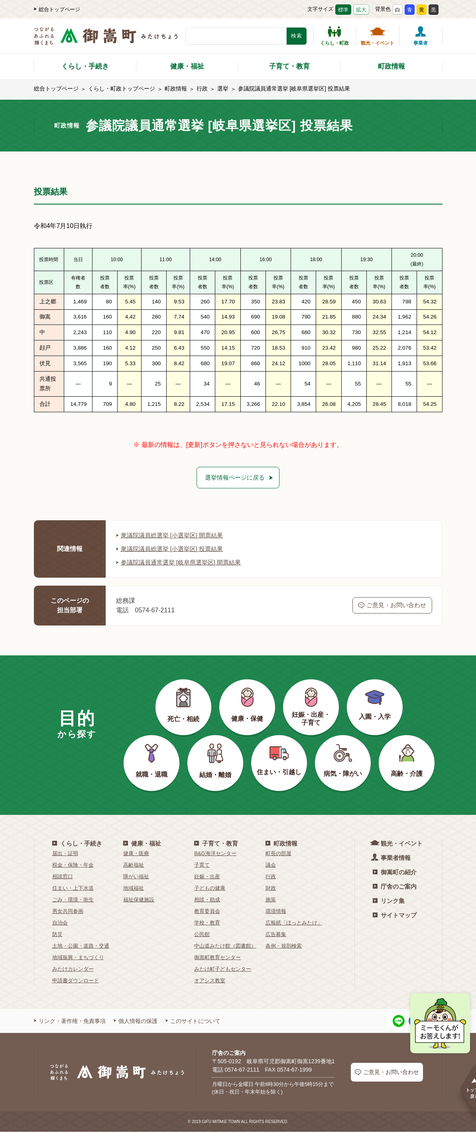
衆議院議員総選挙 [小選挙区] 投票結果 (173, 549)
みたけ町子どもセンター (222, 970)
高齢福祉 (133, 866)
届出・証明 (65, 854)
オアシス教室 (209, 981)
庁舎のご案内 (395, 887)
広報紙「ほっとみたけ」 (294, 923)
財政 (271, 889)
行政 (202, 88)
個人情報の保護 (135, 1022)
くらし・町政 (334, 35)
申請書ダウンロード (75, 981)
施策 (271, 900)
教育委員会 (207, 912)
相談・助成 (207, 900)
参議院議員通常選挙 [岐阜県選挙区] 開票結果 (182, 563)
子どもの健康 (209, 889)
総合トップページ (57, 9)
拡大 (361, 10)
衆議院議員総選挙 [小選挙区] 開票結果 (173, 536)
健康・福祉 (187, 66)
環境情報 (276, 912)
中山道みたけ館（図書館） (225, 947)
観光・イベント (377, 35)
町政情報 (391, 66)
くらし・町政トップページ (121, 88)
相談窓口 (62, 877)
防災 (57, 935)
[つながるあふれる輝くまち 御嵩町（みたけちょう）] (106, 40)
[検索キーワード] (236, 36)
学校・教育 (207, 923)
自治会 (60, 923)
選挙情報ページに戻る (235, 477)
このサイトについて (192, 1022)
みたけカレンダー (73, 970)
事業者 (420, 35)
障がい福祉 (136, 877)
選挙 (222, 88)
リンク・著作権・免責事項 (70, 1022)
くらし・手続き (85, 66)
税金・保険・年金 (73, 866)
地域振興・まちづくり (78, 958)
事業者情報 (392, 858)
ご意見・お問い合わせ (392, 606)
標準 (343, 10)
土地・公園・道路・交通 (80, 947)
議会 (271, 866)
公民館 (202, 935)
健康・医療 (136, 854)
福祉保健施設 (138, 900)
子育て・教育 (289, 66)
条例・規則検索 (284, 947)
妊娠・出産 (207, 877)
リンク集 (389, 901)
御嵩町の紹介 (395, 872)
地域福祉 (133, 889)
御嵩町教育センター (217, 958)
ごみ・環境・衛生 (73, 900)
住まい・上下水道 (73, 889)
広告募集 (276, 935)
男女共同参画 (67, 912)
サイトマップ (395, 916)
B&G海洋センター (215, 854)
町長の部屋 (278, 854)
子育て (202, 866)
